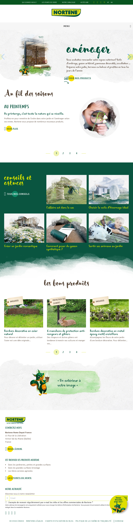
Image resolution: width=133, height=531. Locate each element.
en (112, 2)
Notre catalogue (68, 2)
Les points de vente (49, 2)
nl (108, 2)
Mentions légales (34, 521)
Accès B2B (84, 2)
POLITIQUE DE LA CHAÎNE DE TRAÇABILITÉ (93, 521)
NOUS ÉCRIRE (15, 449)
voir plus (12, 128)
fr (104, 2)
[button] (129, 57)
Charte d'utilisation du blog (59, 521)
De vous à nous (16, 521)
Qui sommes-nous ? (29, 2)
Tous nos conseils (18, 194)
